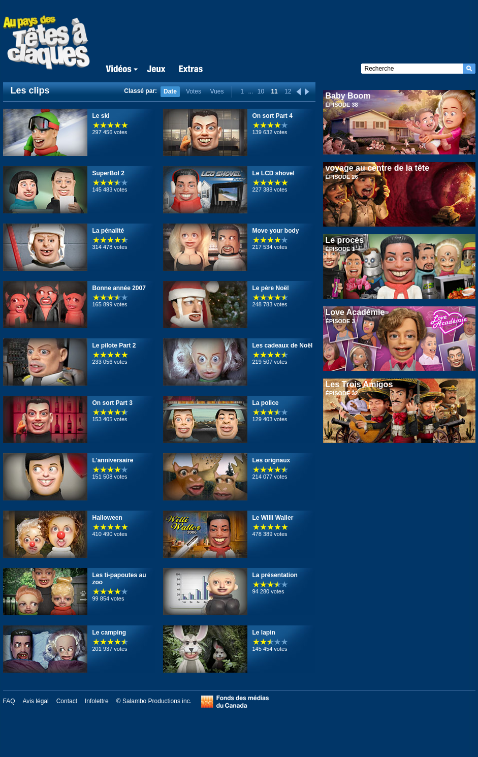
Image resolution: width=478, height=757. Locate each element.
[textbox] (412, 69)
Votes (193, 91)
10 (261, 91)
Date (170, 91)
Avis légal (36, 701)
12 (287, 91)
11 (274, 91)
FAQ (9, 701)
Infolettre (97, 701)
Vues (217, 91)
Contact (66, 701)
